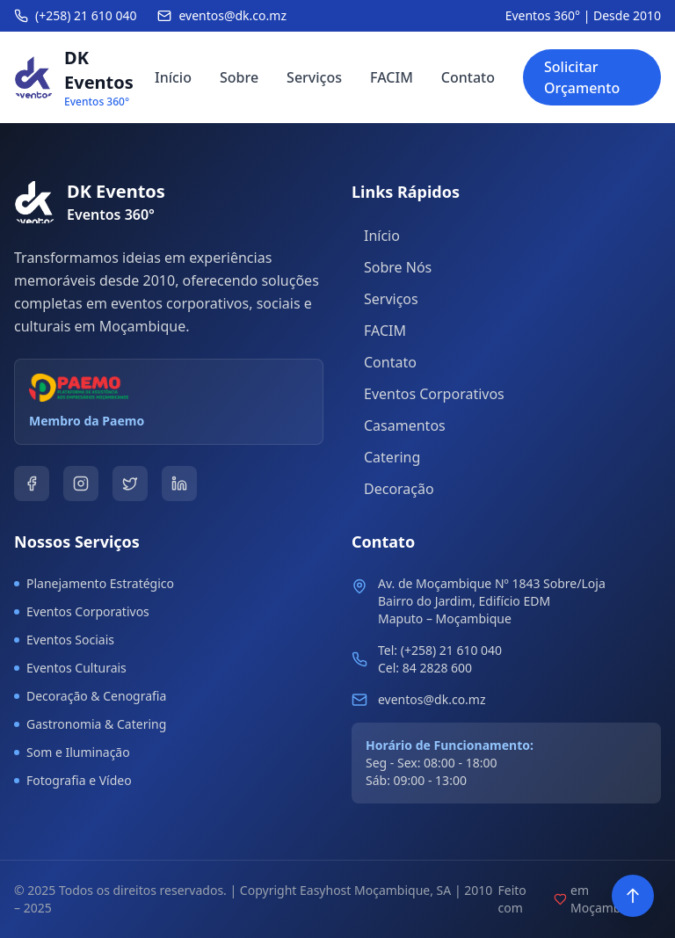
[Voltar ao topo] (633, 896)
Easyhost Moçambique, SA (375, 890)
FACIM (391, 77)
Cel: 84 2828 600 (425, 667)
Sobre (239, 77)
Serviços (314, 77)
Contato (468, 77)
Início (173, 77)
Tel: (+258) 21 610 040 (440, 650)
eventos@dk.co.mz (432, 699)
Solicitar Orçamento (582, 77)
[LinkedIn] (179, 483)
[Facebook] (31, 483)
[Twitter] (130, 483)
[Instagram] (80, 483)
